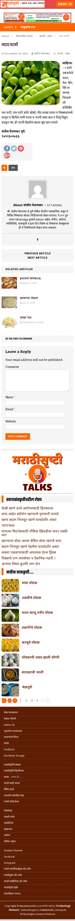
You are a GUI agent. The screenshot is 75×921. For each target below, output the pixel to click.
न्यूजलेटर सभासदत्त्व (13, 731)
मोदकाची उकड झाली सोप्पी (40, 657)
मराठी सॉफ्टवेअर (11, 801)
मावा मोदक (29, 582)
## (13, 167)
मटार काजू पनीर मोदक (37, 612)
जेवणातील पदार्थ (24, 36)
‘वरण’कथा (8, 525)
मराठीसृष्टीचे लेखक (12, 764)
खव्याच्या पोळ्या (29, 298)
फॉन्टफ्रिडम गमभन (12, 893)
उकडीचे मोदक (31, 597)
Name (9, 397)
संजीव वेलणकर (42, 53)
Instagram (9, 862)
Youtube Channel (13, 850)
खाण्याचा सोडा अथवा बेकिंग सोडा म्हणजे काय (31, 540)
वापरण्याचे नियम (11, 737)
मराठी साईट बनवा (12, 783)
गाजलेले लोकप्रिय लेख (14, 795)
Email (9, 409)
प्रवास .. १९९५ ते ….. (13, 776)
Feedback (9, 749)
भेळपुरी (27, 687)
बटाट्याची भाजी (33, 672)
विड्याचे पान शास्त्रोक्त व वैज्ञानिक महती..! (28, 558)
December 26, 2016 (16, 53)
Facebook (9, 856)
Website (10, 421)
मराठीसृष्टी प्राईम (11, 887)
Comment (12, 367)
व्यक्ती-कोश (9, 816)
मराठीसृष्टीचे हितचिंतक (14, 770)
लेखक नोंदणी (10, 718)
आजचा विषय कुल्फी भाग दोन (21, 563)
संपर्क (6, 743)
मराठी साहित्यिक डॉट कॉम (15, 881)
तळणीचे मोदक (32, 627)
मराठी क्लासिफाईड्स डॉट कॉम (17, 868)
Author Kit (9, 724)
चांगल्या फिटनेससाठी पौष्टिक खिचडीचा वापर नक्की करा (34, 533)
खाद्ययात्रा (8, 829)
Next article (37, 257)
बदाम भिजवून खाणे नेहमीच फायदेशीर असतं (30, 546)
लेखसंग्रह (8, 810)
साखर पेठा (25, 317)
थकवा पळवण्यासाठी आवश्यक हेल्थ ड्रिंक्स (29, 552)
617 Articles (54, 205)
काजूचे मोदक (31, 642)
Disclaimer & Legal (14, 755)
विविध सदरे (9, 789)
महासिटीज (8, 823)
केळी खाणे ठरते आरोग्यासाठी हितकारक (27, 508)
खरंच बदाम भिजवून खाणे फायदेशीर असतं (29, 519)
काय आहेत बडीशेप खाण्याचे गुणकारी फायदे (30, 513)
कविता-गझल (10, 841)
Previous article (37, 253)
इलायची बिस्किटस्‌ (30, 278)
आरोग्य (7, 835)
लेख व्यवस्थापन (11, 712)
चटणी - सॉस (63, 53)
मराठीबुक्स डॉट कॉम (13, 875)
